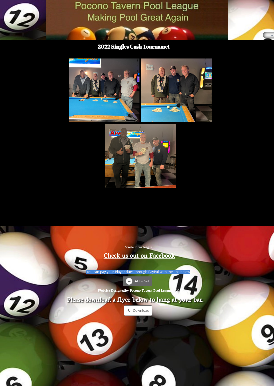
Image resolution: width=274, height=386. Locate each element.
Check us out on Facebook (139, 255)
